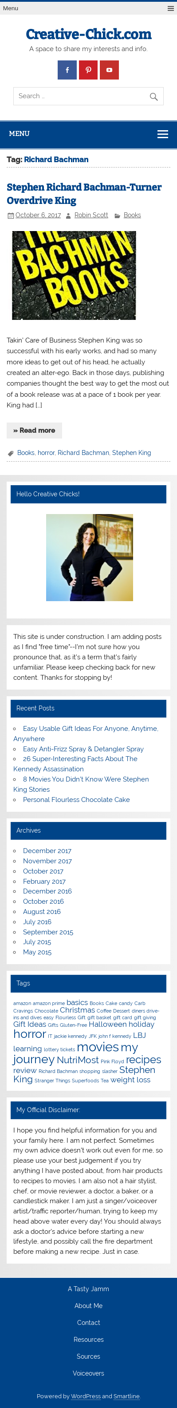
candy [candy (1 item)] (126, 1003)
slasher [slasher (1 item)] (110, 1071)
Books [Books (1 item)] (97, 1003)
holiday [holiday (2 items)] (141, 1024)
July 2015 (37, 942)
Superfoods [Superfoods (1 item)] (85, 1080)
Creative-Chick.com (88, 35)
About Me (88, 1306)
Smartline (127, 1396)
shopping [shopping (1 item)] (89, 1071)
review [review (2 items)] (25, 1070)
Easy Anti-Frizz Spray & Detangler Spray (83, 749)
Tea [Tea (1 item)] (105, 1080)
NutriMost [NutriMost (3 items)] (78, 1059)
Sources (88, 1357)
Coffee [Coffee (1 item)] (104, 1010)
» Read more (34, 431)
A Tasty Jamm (88, 1289)
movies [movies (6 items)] (98, 1046)
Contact (88, 1323)
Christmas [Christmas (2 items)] (77, 1009)
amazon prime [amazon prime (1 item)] (49, 1003)
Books (132, 215)
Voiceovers (88, 1374)
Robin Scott (91, 215)
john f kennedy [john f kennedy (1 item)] (114, 1036)
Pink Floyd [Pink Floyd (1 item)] (112, 1061)
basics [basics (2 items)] (77, 1002)
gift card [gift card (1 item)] (122, 1017)
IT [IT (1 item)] (50, 1036)
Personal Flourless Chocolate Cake (76, 800)
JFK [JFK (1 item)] (93, 1036)
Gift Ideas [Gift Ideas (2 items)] (29, 1024)
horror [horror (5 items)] (29, 1034)
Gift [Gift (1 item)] (82, 1017)
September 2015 (48, 932)
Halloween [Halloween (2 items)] (108, 1024)
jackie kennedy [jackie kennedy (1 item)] (70, 1036)
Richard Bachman (83, 452)
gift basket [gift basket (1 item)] (99, 1017)
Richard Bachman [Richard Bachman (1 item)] (58, 1071)
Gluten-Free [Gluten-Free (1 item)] (73, 1025)
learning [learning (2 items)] (27, 1048)
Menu (10, 8)
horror (46, 452)
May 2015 (37, 952)
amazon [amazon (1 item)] (22, 1003)
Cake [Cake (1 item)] (111, 1003)
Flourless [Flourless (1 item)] (65, 1017)
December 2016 (47, 891)
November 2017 (47, 861)
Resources (89, 1340)
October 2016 (43, 901)
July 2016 (37, 922)
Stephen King (131, 452)
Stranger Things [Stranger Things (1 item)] (52, 1080)
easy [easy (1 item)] (48, 1017)
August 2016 (42, 912)
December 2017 (47, 851)
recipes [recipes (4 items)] (143, 1059)
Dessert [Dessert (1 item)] (121, 1010)
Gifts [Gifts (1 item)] (53, 1025)
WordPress (86, 1396)
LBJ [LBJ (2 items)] (139, 1035)
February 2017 (44, 881)
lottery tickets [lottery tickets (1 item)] (59, 1049)
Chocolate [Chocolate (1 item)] (46, 1010)
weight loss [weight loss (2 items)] (130, 1079)
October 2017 (43, 871)
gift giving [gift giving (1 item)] (145, 1017)
